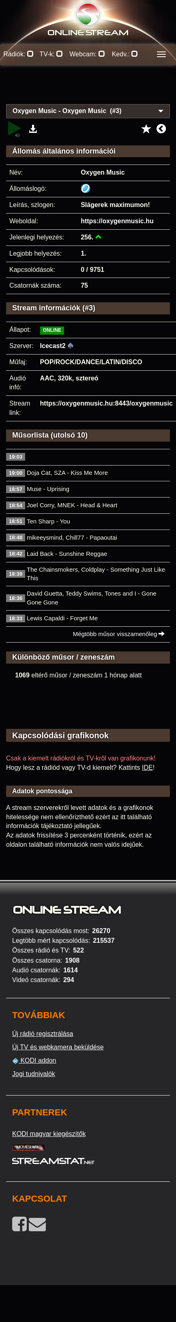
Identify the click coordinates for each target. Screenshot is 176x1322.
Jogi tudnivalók (33, 1073)
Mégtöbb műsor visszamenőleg (119, 633)
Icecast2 (53, 345)
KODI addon (34, 1060)
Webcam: (87, 54)
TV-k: (51, 54)
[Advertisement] (88, 89)
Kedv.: (125, 54)
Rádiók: (18, 54)
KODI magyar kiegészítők (49, 1133)
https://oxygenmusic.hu (117, 221)
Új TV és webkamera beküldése (58, 1047)
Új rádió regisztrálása (42, 1033)
